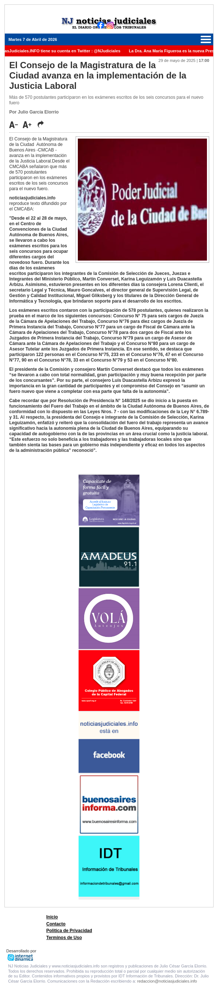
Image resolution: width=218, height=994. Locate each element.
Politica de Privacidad (69, 930)
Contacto (56, 924)
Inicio (52, 917)
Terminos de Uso (64, 937)
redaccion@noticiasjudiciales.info (167, 981)
